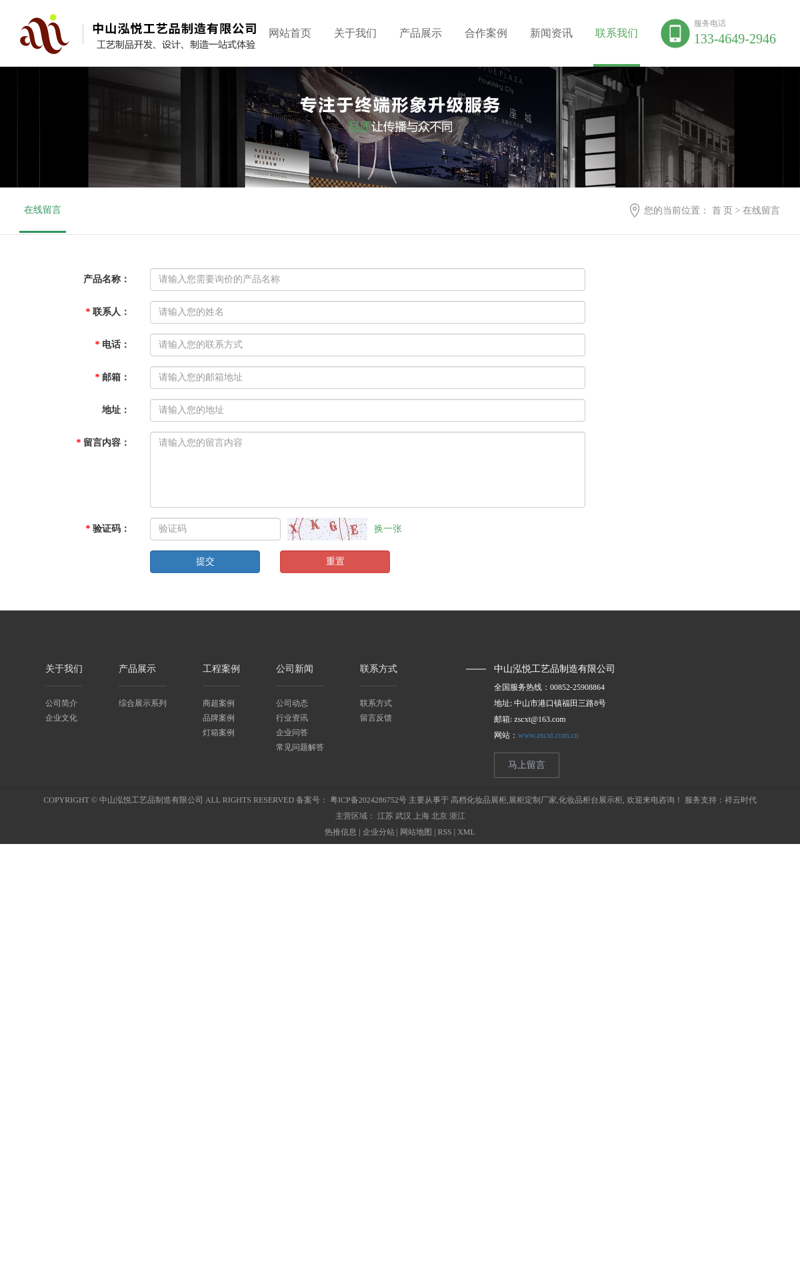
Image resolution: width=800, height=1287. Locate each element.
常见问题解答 (300, 747)
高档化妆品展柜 (479, 800)
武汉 (403, 816)
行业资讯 (292, 718)
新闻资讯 (551, 33)
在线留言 (42, 210)
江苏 (385, 816)
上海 (421, 816)
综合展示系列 (143, 703)
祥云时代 (741, 800)
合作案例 (486, 33)
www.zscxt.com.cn (548, 735)
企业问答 (292, 732)
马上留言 (526, 765)
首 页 (722, 210)
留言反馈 (376, 718)
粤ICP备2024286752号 (368, 800)
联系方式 (376, 703)
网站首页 (290, 33)
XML (466, 832)
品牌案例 (219, 718)
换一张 (388, 529)
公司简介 (61, 703)
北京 (439, 816)
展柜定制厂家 (533, 800)
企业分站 (379, 832)
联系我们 (616, 33)
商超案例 (219, 703)
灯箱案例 (219, 732)
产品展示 (420, 33)
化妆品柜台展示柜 (591, 800)
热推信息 (341, 832)
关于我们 (355, 33)
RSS (444, 832)
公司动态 (292, 703)
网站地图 (416, 832)
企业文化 (61, 718)
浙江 (457, 816)
